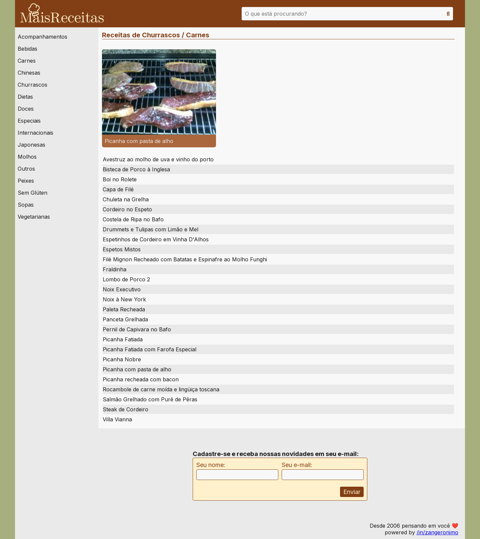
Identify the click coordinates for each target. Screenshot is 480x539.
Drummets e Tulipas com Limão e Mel (150, 229)
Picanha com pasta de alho (137, 369)
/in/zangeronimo (437, 532)
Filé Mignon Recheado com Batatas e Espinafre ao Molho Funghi (185, 259)
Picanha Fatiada (123, 339)
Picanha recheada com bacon (141, 379)
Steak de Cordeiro (125, 409)
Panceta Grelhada (125, 319)
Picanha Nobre (122, 359)
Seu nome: (210, 464)
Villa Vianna (117, 419)
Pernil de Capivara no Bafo (137, 329)
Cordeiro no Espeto (127, 209)
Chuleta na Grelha (126, 199)
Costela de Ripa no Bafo (133, 219)
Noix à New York (124, 299)
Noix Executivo (122, 289)
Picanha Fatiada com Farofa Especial (149, 349)
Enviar (351, 491)
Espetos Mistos (122, 249)
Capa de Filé (118, 189)
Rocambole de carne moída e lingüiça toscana (161, 389)
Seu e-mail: (297, 464)
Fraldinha (114, 269)
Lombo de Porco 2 (126, 279)
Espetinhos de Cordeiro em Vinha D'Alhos (156, 239)
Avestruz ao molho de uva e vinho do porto (158, 159)
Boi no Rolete (120, 179)
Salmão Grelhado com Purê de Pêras (150, 399)
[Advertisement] (143, 475)
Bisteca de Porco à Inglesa (136, 169)
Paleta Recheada (124, 309)
